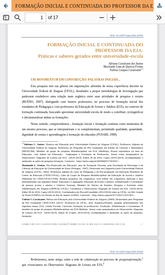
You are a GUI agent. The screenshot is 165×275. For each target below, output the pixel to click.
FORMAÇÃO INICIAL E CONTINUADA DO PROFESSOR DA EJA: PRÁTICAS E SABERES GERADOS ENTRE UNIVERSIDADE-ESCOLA (90, 5)
